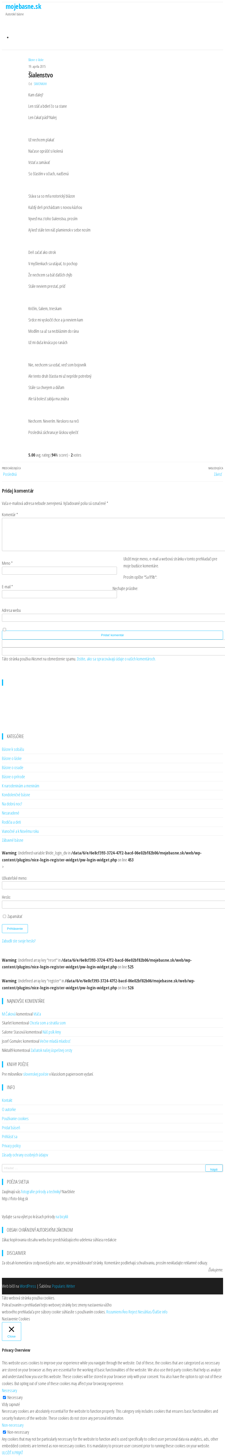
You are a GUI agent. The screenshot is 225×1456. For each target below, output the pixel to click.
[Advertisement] (112, 705)
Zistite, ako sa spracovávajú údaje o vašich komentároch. (116, 656)
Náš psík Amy (52, 1030)
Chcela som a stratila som (48, 1021)
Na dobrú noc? (12, 801)
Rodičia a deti (11, 820)
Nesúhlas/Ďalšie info (152, 1309)
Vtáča (37, 1012)
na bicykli (62, 1215)
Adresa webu (11, 608)
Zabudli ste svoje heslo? (18, 938)
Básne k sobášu (13, 747)
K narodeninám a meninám (20, 783)
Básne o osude (12, 765)
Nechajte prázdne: (125, 586)
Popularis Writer (63, 1284)
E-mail (7, 584)
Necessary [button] (9, 1388)
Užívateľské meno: (14, 876)
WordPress (28, 1284)
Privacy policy (11, 1144)
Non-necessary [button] (13, 1423)
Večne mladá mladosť (55, 1039)
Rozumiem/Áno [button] (117, 1309)
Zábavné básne (12, 838)
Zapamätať (14, 914)
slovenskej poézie (36, 1072)
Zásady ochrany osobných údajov (25, 1152)
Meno (7, 561)
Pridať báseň (11, 1125)
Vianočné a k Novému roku (20, 829)
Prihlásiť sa (9, 1134)
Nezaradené (10, 811)
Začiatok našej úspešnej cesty (51, 1048)
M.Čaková (9, 1012)
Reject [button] (133, 1309)
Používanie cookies (15, 1116)
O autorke (9, 1107)
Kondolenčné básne (16, 793)
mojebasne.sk (23, 6)
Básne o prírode (13, 774)
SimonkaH (40, 76)
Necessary (15, 1395)
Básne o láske (36, 52)
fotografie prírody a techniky (40, 1189)
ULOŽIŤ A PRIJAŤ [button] (12, 1450)
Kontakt (7, 1098)
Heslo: (6, 895)
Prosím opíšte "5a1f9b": (140, 575)
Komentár (10, 506)
